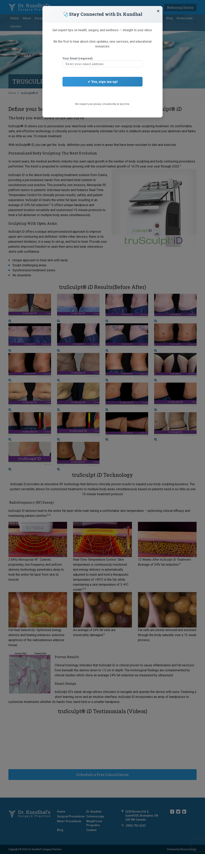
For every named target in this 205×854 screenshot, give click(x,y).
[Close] (158, 11)
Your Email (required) (102, 61)
